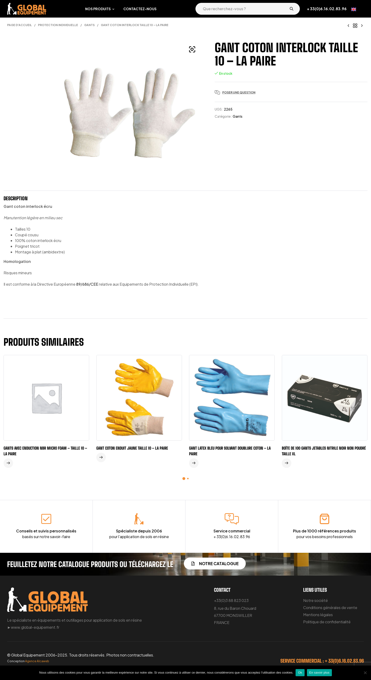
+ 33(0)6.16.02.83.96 (327, 8)
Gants (89, 25)
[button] (192, 49)
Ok (300, 672)
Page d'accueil (19, 25)
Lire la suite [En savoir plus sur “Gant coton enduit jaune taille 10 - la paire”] (101, 457)
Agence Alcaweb (37, 661)
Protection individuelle (58, 25)
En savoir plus (319, 672)
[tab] (16, 200)
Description (16, 198)
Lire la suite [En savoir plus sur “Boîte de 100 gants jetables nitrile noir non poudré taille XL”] (286, 463)
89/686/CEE (87, 284)
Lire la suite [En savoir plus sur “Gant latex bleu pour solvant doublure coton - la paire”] (194, 463)
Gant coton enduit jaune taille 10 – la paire (132, 448)
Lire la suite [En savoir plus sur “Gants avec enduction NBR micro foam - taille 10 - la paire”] (8, 463)
